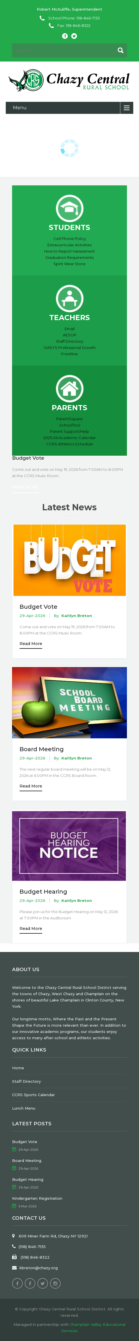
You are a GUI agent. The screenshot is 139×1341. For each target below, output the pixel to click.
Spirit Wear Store (69, 263)
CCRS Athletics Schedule (69, 444)
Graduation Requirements (69, 257)
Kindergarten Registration (37, 1198)
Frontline (69, 354)
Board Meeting (42, 749)
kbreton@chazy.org (39, 1267)
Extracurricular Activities (69, 245)
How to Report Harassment (69, 251)
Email (70, 328)
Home (18, 1068)
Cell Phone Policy (69, 238)
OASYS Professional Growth (70, 347)
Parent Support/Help (69, 431)
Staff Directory (69, 341)
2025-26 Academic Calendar (69, 437)
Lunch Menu (23, 1108)
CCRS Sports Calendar (33, 1094)
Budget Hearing (43, 891)
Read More (25, 487)
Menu (20, 107)
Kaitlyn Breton (76, 615)
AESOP (69, 335)
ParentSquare (69, 418)
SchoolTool (69, 425)
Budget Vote (38, 606)
